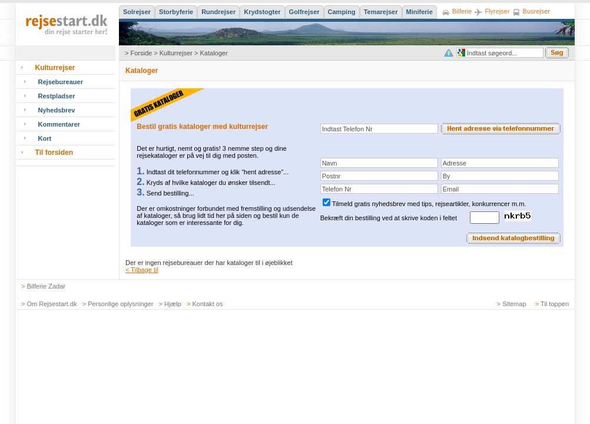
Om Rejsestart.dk (52, 303)
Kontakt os (208, 303)
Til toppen (555, 303)
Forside (141, 53)
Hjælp (172, 303)
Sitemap (514, 303)
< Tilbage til (141, 269)
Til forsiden (54, 152)
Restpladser (56, 96)
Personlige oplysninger (120, 303)
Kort (45, 138)
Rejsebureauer (60, 81)
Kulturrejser (176, 53)
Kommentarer (59, 124)
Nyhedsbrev (56, 110)
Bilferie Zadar (46, 286)
